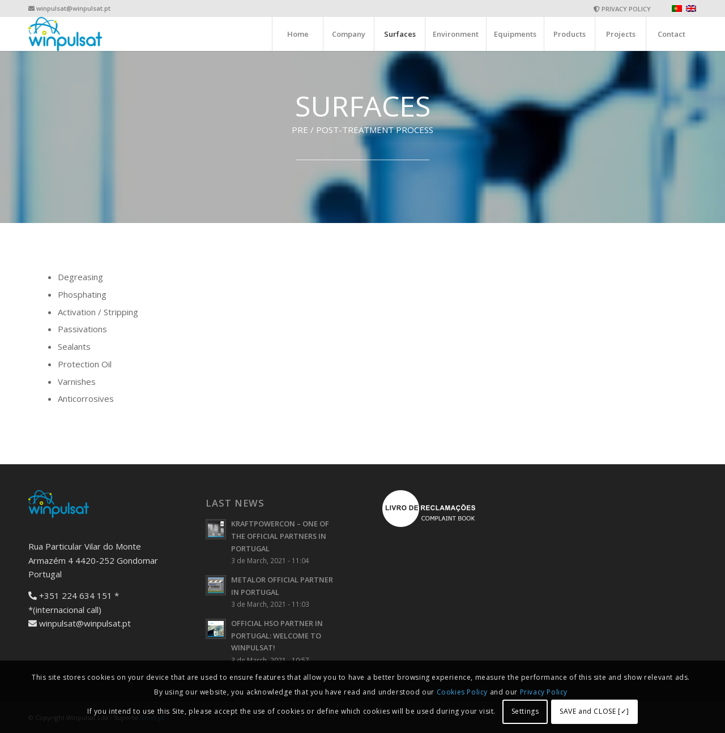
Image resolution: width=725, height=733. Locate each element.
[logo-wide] (65, 34)
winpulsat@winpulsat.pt (73, 8)
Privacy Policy (544, 692)
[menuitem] (622, 9)
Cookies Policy (463, 692)
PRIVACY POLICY (622, 9)
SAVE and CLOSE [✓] (594, 711)
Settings (525, 711)
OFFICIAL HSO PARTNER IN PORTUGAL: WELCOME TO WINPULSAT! (277, 635)
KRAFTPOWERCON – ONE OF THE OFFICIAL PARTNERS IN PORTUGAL (280, 535)
